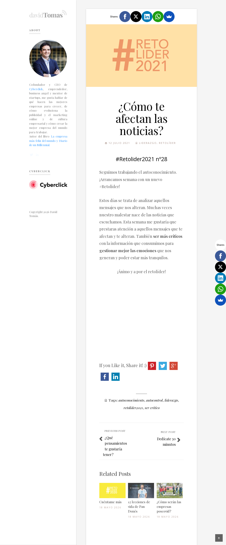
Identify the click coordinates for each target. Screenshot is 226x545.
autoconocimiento (131, 400)
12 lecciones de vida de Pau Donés (139, 506)
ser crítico (152, 407)
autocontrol (154, 400)
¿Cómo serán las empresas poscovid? (169, 506)
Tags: (113, 400)
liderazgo (171, 400)
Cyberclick (36, 89)
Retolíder (167, 143)
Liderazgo (148, 143)
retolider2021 (133, 407)
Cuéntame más (110, 502)
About (34, 30)
